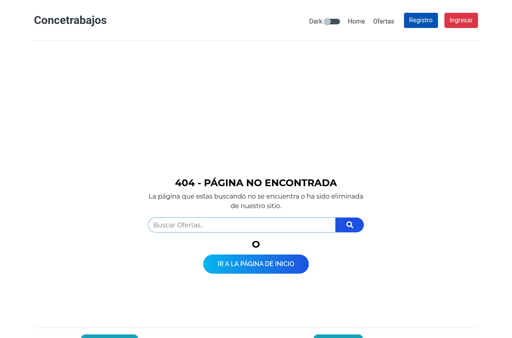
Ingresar (461, 20)
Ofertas (383, 21)
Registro (421, 20)
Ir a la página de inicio (256, 264)
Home (356, 21)
